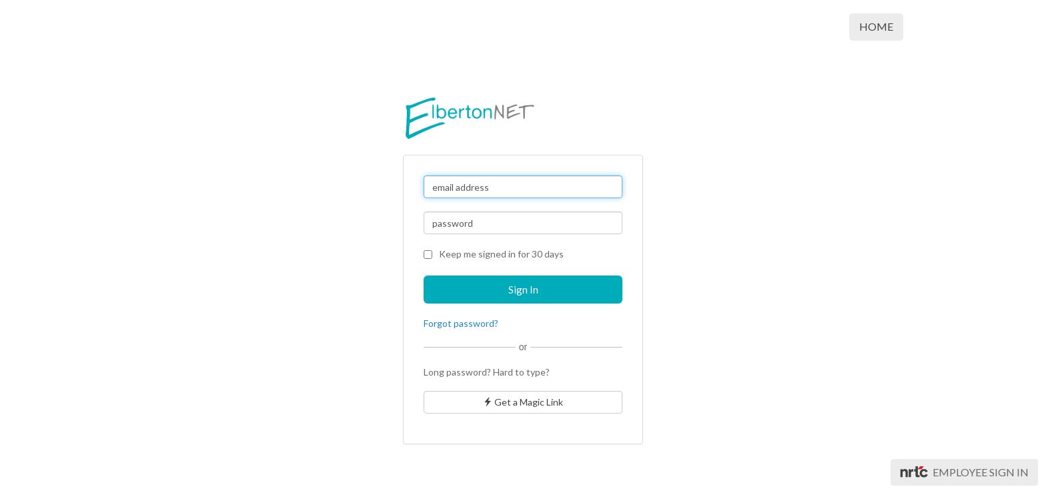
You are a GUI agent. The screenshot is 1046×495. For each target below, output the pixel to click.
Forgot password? (461, 323)
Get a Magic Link (523, 402)
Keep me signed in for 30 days (494, 254)
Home (876, 26)
